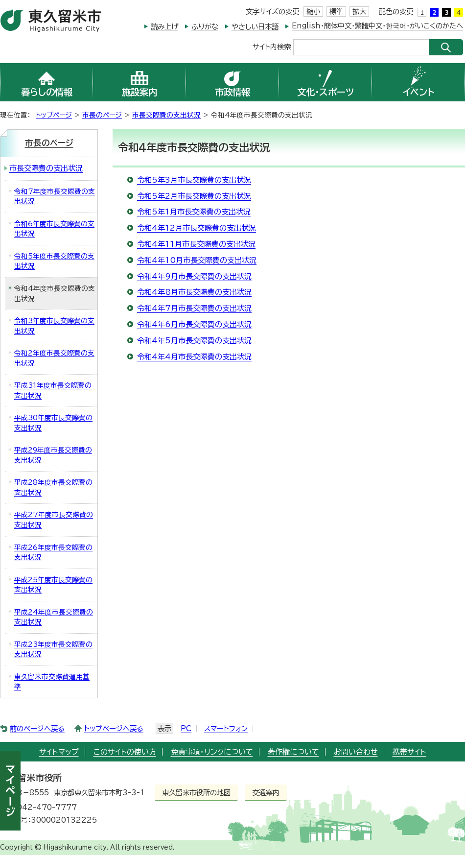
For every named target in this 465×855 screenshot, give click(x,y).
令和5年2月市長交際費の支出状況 (194, 196)
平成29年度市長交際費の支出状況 (53, 455)
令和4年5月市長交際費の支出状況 (194, 340)
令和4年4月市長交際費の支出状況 (194, 356)
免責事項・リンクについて (212, 752)
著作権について (293, 752)
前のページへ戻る (37, 728)
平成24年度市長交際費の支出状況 (53, 617)
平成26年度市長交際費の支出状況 (53, 552)
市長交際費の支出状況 (166, 115)
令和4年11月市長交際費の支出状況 (196, 244)
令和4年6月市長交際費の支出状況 (194, 324)
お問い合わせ (356, 752)
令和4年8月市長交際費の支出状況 (194, 292)
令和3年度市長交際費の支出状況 (54, 325)
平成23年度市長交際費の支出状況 (53, 649)
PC (186, 728)
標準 (336, 11)
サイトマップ (59, 752)
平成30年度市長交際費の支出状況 (53, 422)
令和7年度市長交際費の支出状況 (54, 196)
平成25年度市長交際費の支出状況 (53, 585)
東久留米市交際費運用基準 (52, 681)
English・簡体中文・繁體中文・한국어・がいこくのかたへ (377, 25)
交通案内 (265, 792)
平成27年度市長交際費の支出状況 (53, 519)
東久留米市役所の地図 (196, 792)
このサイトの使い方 (124, 752)
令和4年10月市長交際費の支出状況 (196, 260)
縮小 (313, 11)
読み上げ (164, 26)
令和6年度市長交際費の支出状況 (54, 229)
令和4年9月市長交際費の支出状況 (194, 276)
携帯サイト (409, 752)
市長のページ (102, 115)
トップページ (54, 115)
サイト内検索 (272, 46)
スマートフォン (226, 728)
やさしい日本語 (255, 26)
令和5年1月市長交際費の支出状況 (194, 211)
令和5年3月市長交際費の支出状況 (194, 180)
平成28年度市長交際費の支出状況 (53, 487)
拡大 (359, 11)
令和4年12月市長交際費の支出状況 (196, 228)
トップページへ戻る (113, 728)
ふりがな (204, 26)
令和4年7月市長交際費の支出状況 (194, 308)
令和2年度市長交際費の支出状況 (54, 358)
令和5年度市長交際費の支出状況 (54, 261)
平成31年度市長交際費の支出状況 (53, 390)
